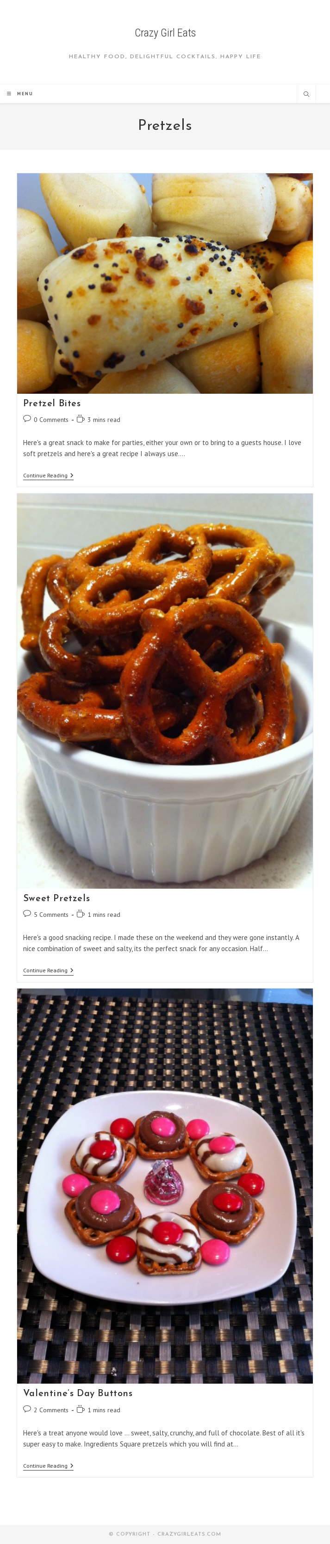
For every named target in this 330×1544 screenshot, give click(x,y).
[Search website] (306, 95)
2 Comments (51, 1410)
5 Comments (51, 914)
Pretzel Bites (52, 404)
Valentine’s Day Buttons (78, 1393)
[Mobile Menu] (20, 94)
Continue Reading (48, 476)
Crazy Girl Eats (165, 32)
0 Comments (51, 419)
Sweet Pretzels (56, 898)
